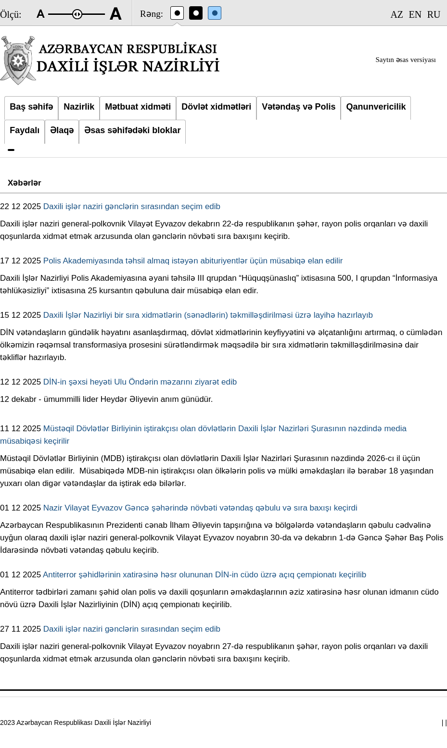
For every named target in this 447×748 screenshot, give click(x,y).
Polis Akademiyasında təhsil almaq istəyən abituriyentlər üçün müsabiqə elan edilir (193, 260)
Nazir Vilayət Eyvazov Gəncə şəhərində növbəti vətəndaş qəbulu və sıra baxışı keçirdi (200, 507)
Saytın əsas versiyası (406, 59)
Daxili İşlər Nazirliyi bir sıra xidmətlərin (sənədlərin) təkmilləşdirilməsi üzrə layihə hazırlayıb (208, 315)
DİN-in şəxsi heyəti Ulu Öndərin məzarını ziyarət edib (140, 381)
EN (415, 14)
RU (434, 14)
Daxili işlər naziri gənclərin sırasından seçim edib (131, 206)
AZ (396, 14)
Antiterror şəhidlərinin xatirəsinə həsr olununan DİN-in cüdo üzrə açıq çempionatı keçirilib (204, 574)
